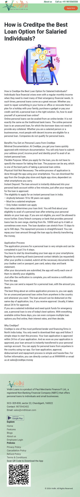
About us (48, 2)
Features (11, 429)
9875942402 (22, 406)
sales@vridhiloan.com (25, 410)
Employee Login (15, 439)
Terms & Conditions (17, 457)
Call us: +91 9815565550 (66, 2)
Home (10, 426)
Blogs (10, 433)
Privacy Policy (14, 447)
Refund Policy (14, 454)
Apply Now (71, 8)
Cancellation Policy (16, 450)
